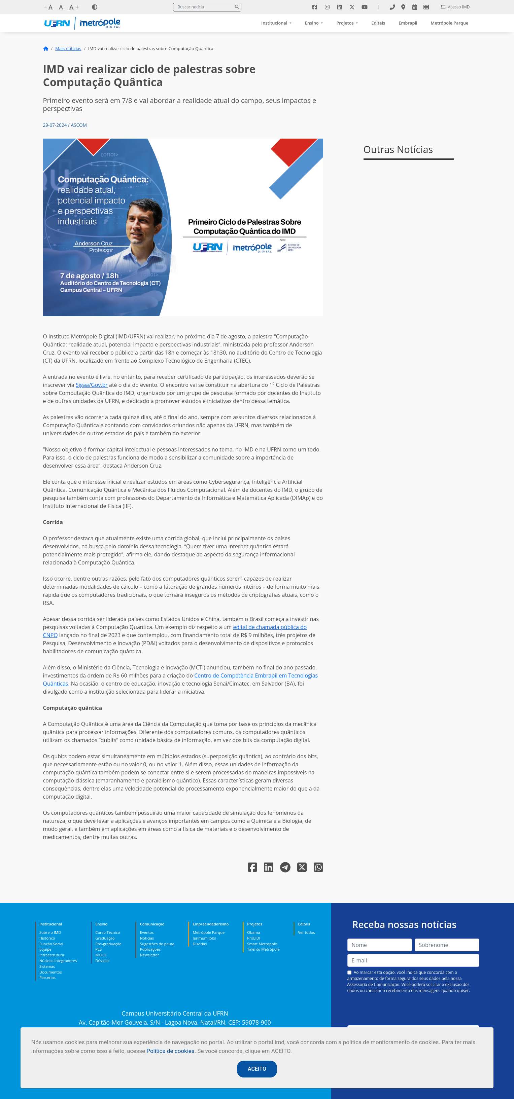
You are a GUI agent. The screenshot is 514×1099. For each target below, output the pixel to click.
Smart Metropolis (262, 943)
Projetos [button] (345, 23)
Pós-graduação (108, 943)
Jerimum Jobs (204, 938)
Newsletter (149, 954)
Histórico (47, 938)
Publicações (150, 949)
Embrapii (408, 23)
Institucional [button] (274, 23)
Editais (378, 23)
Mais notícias (68, 48)
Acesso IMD (455, 7)
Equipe (45, 949)
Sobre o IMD (50, 932)
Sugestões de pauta (157, 943)
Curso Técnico (107, 932)
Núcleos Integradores (58, 960)
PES (98, 949)
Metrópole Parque (450, 23)
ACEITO (257, 1069)
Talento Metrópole (263, 949)
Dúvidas (102, 960)
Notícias (147, 938)
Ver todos (306, 932)
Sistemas (47, 966)
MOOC (101, 954)
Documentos (50, 972)
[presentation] (413, 1009)
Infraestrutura (51, 954)
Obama (253, 932)
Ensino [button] (312, 23)
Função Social (51, 943)
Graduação (104, 938)
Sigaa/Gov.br (92, 385)
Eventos (147, 932)
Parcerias (47, 977)
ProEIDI (253, 938)
